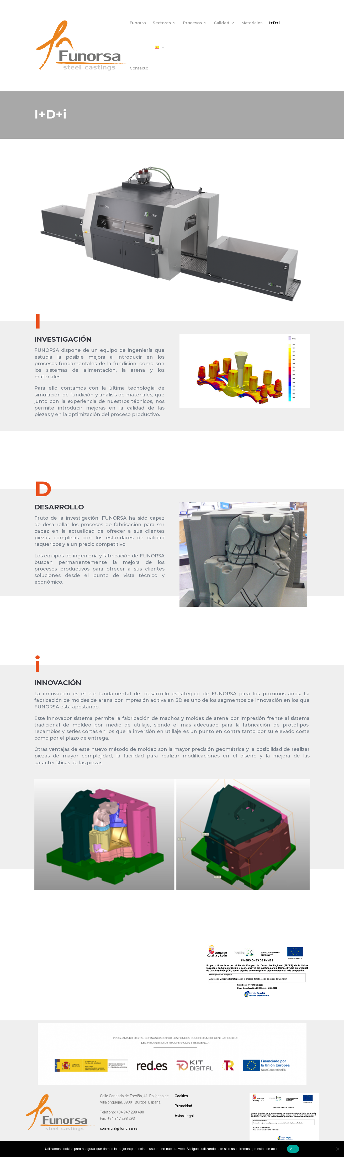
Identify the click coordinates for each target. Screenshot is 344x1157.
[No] (337, 1148)
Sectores (162, 23)
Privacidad (183, 1106)
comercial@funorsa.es (118, 1128)
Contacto (139, 68)
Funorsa (138, 23)
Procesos (192, 23)
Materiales (251, 23)
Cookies (181, 1096)
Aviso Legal (184, 1116)
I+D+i (274, 23)
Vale (293, 1149)
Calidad (221, 23)
